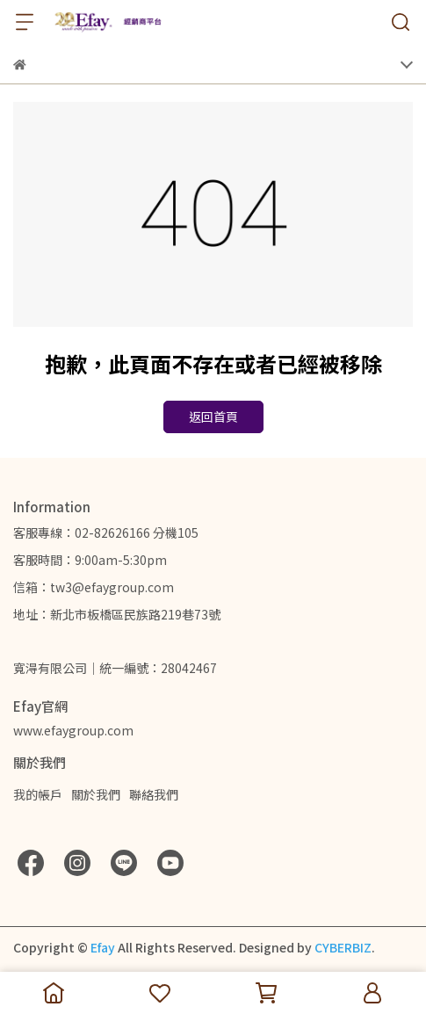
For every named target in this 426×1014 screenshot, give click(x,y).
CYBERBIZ (343, 947)
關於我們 (95, 794)
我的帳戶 (37, 794)
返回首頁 (213, 416)
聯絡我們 (153, 794)
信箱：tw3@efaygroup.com (93, 587)
